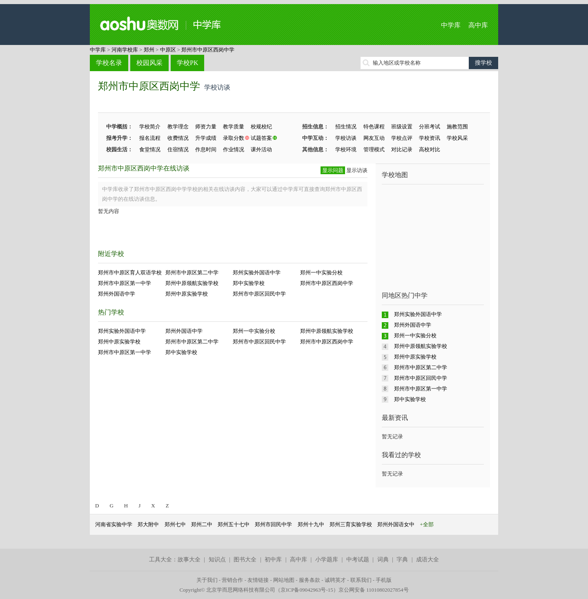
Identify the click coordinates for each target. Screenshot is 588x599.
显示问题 (332, 170)
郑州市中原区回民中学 (259, 294)
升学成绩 (205, 138)
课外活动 (261, 149)
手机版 (384, 580)
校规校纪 (261, 126)
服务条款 (309, 580)
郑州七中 (175, 524)
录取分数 (233, 138)
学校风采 (457, 138)
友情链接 (258, 580)
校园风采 (149, 62)
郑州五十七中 (233, 524)
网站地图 (283, 580)
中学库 (451, 25)
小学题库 (326, 559)
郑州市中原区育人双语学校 (130, 272)
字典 (402, 559)
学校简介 (149, 126)
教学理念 (178, 126)
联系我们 (361, 580)
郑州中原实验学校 (186, 294)
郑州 (149, 50)
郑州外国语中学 (116, 294)
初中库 (273, 559)
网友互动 (374, 138)
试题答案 (261, 138)
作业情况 (233, 149)
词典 (383, 559)
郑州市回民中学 (273, 524)
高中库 (478, 25)
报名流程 (149, 138)
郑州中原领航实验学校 (191, 283)
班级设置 (401, 126)
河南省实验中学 (113, 524)
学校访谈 (345, 138)
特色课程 (374, 126)
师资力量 (205, 126)
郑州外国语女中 (395, 524)
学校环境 (345, 149)
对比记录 (401, 149)
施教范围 (457, 126)
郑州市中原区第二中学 (191, 272)
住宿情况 (178, 149)
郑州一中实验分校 (321, 272)
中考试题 (357, 559)
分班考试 (429, 126)
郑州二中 (201, 524)
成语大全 (427, 559)
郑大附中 (148, 524)
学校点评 (401, 138)
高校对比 (429, 149)
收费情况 (178, 138)
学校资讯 (429, 138)
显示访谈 (357, 170)
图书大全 (245, 559)
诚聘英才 (335, 580)
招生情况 (345, 126)
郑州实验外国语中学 (257, 272)
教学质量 (233, 126)
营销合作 (232, 580)
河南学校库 (124, 50)
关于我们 (207, 580)
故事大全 (189, 559)
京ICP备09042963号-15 (307, 590)
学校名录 (109, 62)
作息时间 (205, 149)
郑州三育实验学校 (351, 524)
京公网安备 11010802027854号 (374, 590)
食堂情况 (149, 149)
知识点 (217, 559)
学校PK (187, 62)
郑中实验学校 (249, 283)
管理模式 (374, 149)
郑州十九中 (311, 524)
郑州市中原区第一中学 (124, 283)
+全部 (426, 524)
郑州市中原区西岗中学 (207, 50)
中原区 (168, 50)
